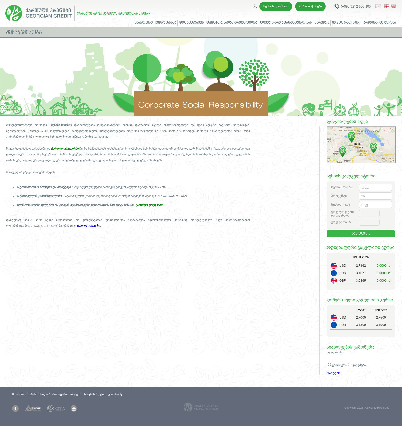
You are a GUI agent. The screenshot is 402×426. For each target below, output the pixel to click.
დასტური (334, 373)
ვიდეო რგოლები (346, 23)
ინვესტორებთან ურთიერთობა (231, 23)
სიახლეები (144, 23)
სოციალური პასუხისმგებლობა (286, 23)
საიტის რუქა (94, 394)
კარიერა (322, 23)
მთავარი (18, 394)
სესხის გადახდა (275, 6)
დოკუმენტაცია (191, 23)
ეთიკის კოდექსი (88, 225)
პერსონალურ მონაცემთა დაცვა (54, 394)
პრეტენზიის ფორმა (379, 23)
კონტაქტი (116, 394)
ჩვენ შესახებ (165, 23)
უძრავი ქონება (310, 6)
